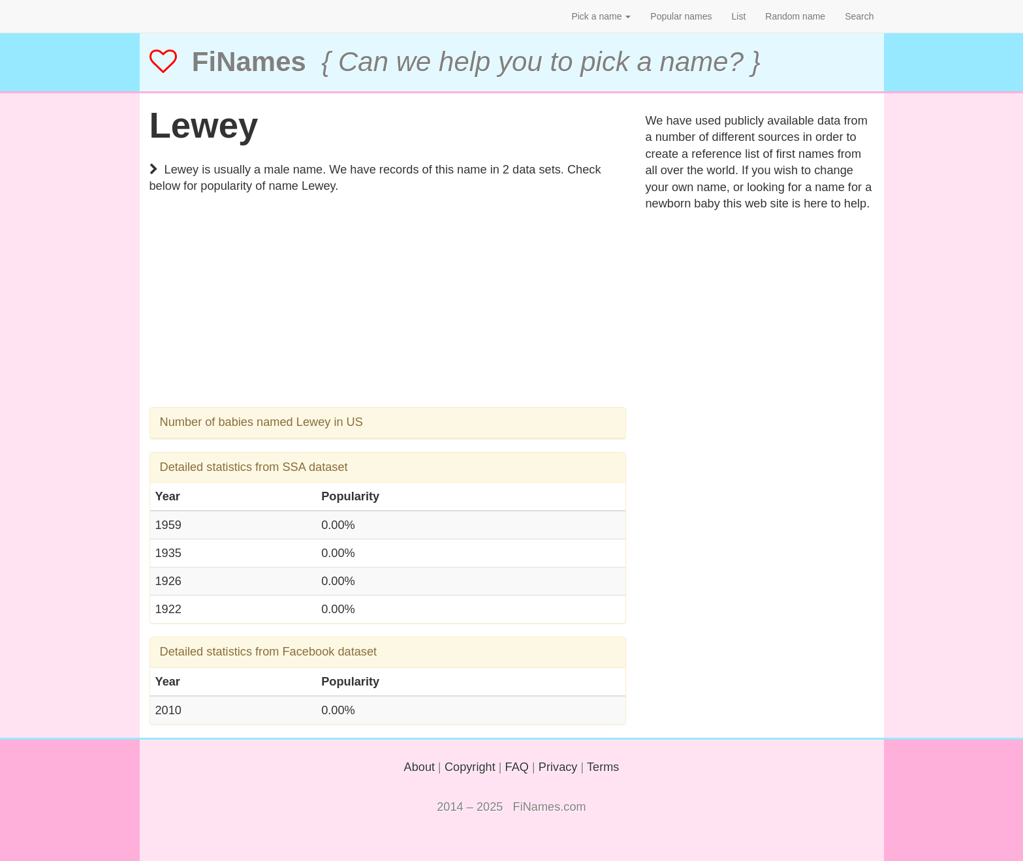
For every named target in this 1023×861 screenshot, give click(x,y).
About (419, 767)
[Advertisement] (388, 315)
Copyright (470, 767)
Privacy (558, 767)
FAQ (517, 767)
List (739, 16)
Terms (603, 767)
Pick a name (601, 16)
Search (859, 16)
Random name (795, 16)
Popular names (681, 16)
